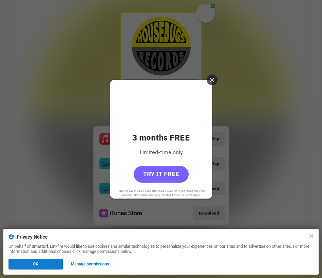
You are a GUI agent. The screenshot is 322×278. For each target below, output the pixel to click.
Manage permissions (90, 264)
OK (35, 264)
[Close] (311, 235)
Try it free (161, 174)
